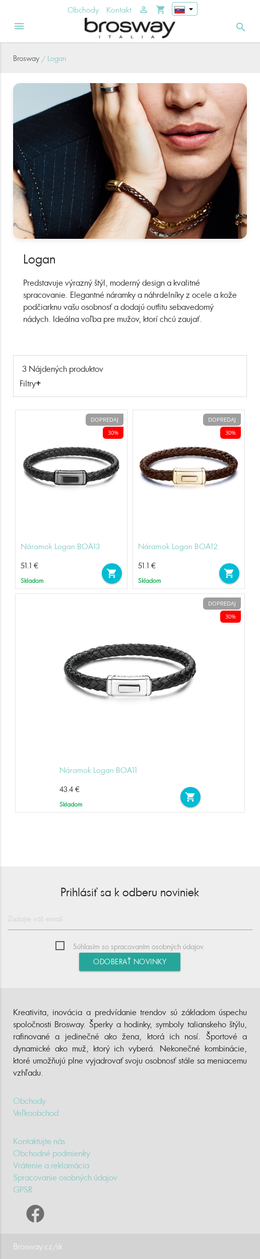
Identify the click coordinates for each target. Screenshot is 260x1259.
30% (113, 432)
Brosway (26, 58)
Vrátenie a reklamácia (51, 1165)
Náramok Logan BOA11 (98, 770)
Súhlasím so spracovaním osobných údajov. (139, 946)
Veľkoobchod (35, 1112)
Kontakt (119, 10)
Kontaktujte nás (39, 1141)
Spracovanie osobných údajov (65, 1177)
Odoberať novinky (129, 961)
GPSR (22, 1189)
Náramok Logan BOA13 (60, 546)
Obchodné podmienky (51, 1153)
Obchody (83, 10)
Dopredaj (104, 419)
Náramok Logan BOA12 (178, 546)
